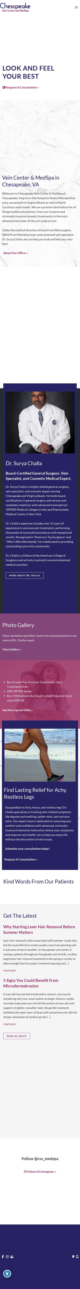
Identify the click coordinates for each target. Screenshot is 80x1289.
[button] (20, 87)
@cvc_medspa (46, 1158)
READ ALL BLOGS (17, 1036)
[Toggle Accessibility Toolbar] (7, 1274)
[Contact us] (73, 1256)
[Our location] (77, 1256)
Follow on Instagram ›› (40, 1171)
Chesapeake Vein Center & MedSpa (40, 193)
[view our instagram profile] (7, 1257)
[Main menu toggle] (76, 7)
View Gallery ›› (12, 649)
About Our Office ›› (15, 252)
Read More (9, 970)
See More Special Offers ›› (17, 710)
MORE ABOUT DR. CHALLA (24, 575)
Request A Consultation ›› (21, 87)
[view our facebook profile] (3, 1257)
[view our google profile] (12, 1257)
